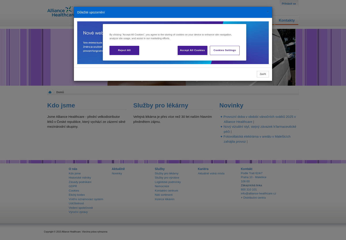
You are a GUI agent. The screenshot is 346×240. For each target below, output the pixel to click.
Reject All (124, 50)
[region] (174, 42)
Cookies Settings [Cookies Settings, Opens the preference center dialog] (225, 50)
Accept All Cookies (192, 50)
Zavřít (263, 74)
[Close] (268, 11)
